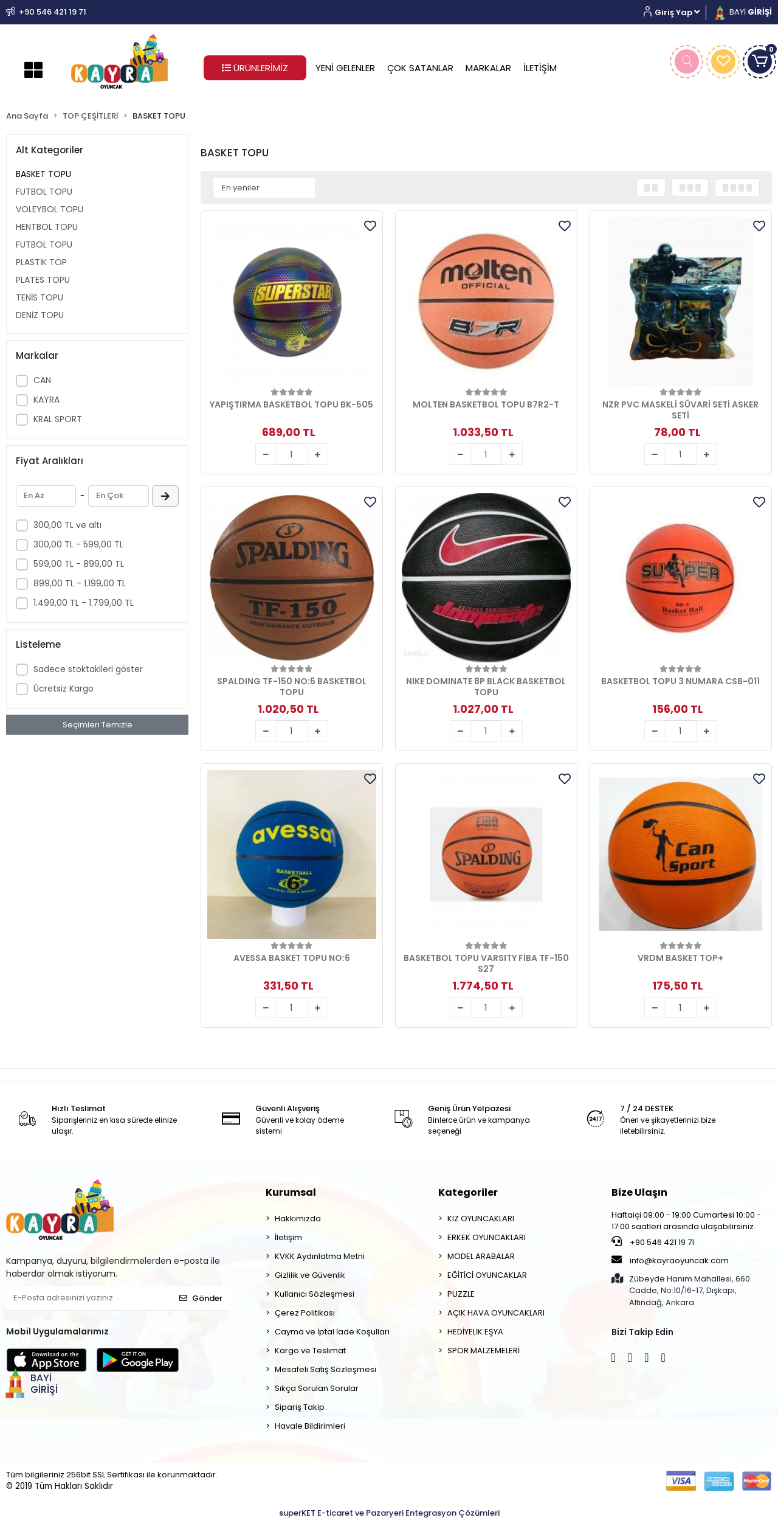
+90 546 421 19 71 (652, 1242)
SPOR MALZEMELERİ (483, 1350)
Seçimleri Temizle (98, 724)
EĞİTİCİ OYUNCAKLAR (487, 1275)
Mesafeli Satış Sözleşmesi (325, 1369)
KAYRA (46, 400)
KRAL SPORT (57, 419)
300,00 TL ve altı (67, 525)
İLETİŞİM (540, 67)
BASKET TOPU (43, 174)
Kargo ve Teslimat (310, 1350)
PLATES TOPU (43, 280)
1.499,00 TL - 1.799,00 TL (83, 603)
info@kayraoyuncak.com (670, 1260)
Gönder (200, 1298)
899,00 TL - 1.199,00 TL (79, 583)
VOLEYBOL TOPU (49, 209)
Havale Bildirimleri (310, 1426)
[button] (676, 12)
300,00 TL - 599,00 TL (78, 544)
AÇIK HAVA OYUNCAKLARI (496, 1313)
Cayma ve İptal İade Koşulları (332, 1331)
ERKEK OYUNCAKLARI (486, 1237)
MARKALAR (488, 67)
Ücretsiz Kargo (63, 688)
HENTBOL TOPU (47, 227)
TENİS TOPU (39, 297)
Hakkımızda (298, 1218)
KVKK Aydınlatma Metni (320, 1256)
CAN (42, 380)
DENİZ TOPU (40, 315)
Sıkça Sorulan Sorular (317, 1388)
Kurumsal (291, 1192)
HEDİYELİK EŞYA (475, 1331)
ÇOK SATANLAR (420, 67)
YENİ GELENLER (345, 67)
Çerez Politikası (305, 1313)
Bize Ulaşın (639, 1192)
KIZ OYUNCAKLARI (480, 1218)
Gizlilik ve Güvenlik (310, 1275)
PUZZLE (461, 1294)
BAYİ (742, 12)
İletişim (288, 1237)
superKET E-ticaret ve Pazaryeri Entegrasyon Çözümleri (389, 1513)
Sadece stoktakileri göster (88, 669)
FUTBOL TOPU (44, 192)
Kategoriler (468, 1192)
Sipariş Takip (300, 1407)
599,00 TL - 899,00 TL (78, 564)
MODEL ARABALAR (481, 1256)
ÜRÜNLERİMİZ (255, 67)
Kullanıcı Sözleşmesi (314, 1294)
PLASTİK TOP (41, 262)
